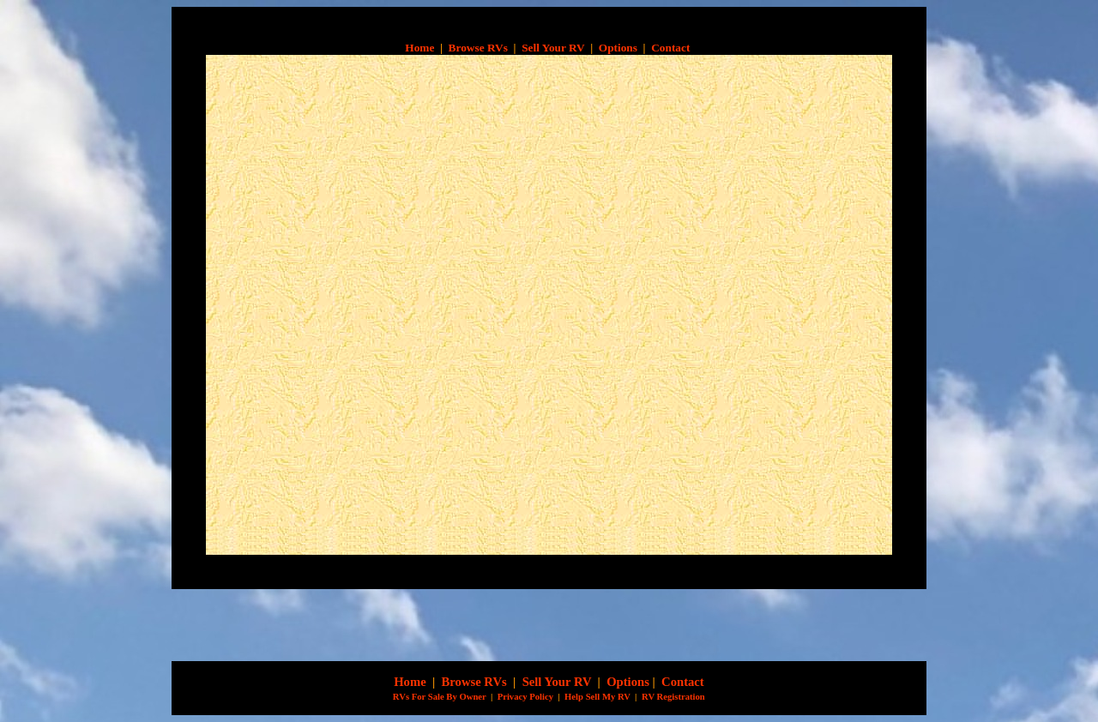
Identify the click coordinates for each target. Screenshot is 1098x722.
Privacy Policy (525, 696)
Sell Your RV (553, 47)
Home (419, 47)
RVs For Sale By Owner (438, 696)
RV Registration (673, 696)
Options (618, 47)
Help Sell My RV (597, 696)
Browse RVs (478, 47)
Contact (670, 47)
